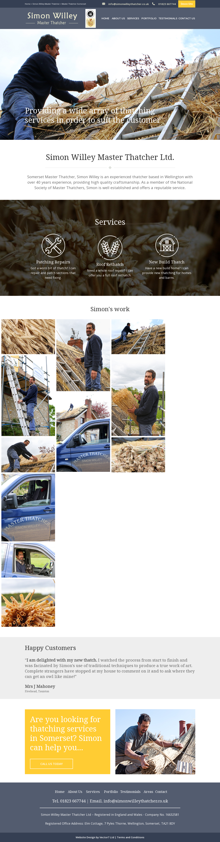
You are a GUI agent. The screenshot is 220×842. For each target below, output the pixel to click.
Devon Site (187, 4)
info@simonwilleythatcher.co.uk (128, 4)
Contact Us (186, 18)
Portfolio (148, 18)
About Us (118, 18)
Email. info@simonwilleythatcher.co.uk (129, 801)
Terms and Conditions (130, 837)
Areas (148, 791)
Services (133, 18)
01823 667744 (167, 4)
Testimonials (167, 18)
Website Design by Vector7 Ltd (95, 837)
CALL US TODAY (51, 764)
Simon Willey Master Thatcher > (47, 4)
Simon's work (110, 309)
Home (28, 4)
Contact (161, 791)
